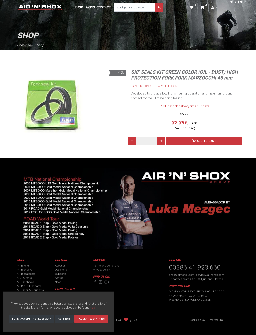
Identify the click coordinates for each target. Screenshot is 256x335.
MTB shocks (24, 269)
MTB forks (23, 265)
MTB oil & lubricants (29, 286)
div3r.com (138, 320)
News (58, 282)
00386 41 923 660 (195, 267)
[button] (214, 7)
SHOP (78, 7)
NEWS (90, 7)
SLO (233, 2)
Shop (40, 45)
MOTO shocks (26, 282)
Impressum (216, 319)
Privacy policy (101, 269)
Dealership (61, 269)
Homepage (24, 45)
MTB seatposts (26, 273)
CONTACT (103, 7)
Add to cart (206, 141)
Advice (59, 277)
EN (240, 2)
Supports (60, 273)
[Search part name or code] (135, 7)
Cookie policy (197, 319)
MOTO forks (24, 277)
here (92, 307)
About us (60, 265)
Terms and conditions (106, 265)
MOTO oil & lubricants (30, 290)
